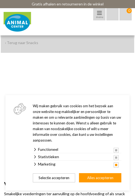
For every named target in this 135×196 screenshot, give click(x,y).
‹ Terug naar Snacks (21, 42)
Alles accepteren (100, 178)
